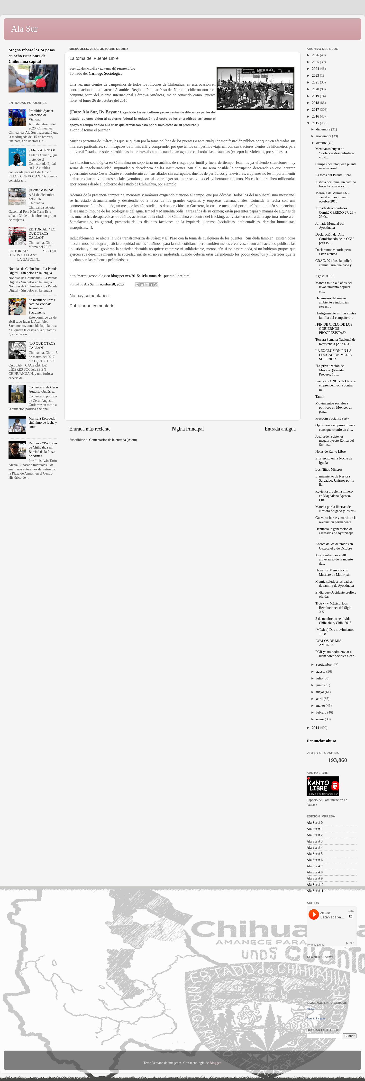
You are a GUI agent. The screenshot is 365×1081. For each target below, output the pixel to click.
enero (320, 719)
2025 (316, 62)
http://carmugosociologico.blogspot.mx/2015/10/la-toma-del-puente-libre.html (130, 276)
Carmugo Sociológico (105, 73)
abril (320, 699)
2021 (316, 82)
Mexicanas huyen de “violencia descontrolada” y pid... (335, 153)
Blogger (215, 1063)
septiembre (324, 664)
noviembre (324, 136)
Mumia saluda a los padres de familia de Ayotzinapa (334, 583)
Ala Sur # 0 (315, 822)
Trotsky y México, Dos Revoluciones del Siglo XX (333, 607)
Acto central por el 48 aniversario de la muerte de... (334, 559)
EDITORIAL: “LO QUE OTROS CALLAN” (42, 233)
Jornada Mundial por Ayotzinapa (330, 225)
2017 (316, 109)
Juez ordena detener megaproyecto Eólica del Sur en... (334, 440)
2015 (316, 123)
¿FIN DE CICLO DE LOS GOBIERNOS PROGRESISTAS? (334, 328)
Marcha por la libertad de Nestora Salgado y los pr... (335, 509)
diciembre (323, 129)
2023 (316, 75)
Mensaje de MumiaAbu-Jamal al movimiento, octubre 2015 (332, 197)
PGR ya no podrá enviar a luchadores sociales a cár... (335, 654)
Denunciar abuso (321, 741)
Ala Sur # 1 (315, 829)
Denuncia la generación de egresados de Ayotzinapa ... (334, 533)
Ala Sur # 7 (315, 866)
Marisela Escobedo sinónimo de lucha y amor (43, 422)
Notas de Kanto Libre (330, 451)
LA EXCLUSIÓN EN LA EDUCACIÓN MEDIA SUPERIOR (333, 355)
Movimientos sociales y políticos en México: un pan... (333, 407)
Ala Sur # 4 (315, 847)
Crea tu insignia (316, 1018)
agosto (321, 671)
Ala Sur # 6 (315, 860)
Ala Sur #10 (315, 885)
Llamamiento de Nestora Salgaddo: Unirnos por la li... (334, 480)
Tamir (319, 396)
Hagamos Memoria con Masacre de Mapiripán (332, 572)
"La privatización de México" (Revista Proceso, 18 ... (329, 370)
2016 (316, 116)
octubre (322, 143)
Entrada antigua (280, 428)
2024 (316, 69)
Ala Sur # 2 (315, 835)
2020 (316, 89)
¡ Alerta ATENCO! (42, 150)
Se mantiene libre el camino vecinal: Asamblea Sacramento (43, 306)
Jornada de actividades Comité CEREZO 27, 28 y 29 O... (335, 212)
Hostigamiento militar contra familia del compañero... (335, 315)
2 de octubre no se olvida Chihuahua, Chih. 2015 (333, 621)
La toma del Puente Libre (333, 175)
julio (320, 678)
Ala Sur (24, 29)
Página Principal (188, 428)
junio (320, 685)
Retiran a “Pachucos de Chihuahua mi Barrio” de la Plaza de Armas (43, 449)
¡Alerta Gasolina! (41, 190)
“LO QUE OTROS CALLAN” (42, 345)
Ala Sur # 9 (315, 878)
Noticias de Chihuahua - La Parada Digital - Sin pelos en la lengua (33, 271)
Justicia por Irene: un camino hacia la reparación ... (335, 184)
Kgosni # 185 (324, 276)
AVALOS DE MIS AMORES (328, 643)
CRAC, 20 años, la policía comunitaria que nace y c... (333, 265)
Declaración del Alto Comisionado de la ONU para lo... (334, 238)
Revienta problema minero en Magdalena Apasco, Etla (334, 495)
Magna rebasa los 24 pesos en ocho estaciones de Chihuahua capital (32, 56)
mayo (320, 692)
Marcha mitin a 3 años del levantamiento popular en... (333, 287)
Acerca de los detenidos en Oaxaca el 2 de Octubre (334, 546)
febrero (321, 712)
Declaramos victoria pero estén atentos (333, 252)
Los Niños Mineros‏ (328, 469)
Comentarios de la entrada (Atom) (113, 440)
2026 (316, 55)
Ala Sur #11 (315, 891)
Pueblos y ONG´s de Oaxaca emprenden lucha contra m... (335, 385)
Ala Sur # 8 (315, 872)
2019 (316, 96)
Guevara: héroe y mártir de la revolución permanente (335, 520)
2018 (316, 103)
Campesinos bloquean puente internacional (335, 166)
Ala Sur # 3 (315, 841)
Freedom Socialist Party (332, 418)
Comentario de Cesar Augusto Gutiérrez (43, 389)
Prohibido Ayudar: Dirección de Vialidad (41, 115)
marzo (321, 705)
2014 (316, 728)
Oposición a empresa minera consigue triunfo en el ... (335, 427)
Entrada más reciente (89, 428)
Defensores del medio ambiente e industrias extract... (332, 302)
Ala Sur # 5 (315, 854)
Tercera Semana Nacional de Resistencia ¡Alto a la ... (335, 342)
